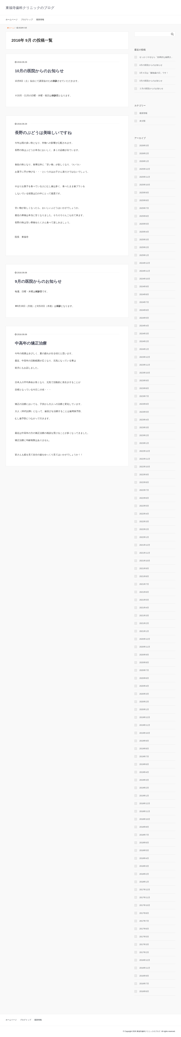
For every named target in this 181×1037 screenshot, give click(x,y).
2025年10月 (144, 185)
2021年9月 (144, 568)
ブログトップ (27, 19)
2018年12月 (144, 803)
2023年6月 (144, 404)
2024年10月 (144, 279)
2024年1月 (144, 349)
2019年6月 (144, 764)
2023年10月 (144, 373)
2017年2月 (144, 952)
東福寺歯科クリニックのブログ (30, 8)
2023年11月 (144, 365)
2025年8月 (144, 200)
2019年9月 (144, 741)
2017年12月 (144, 889)
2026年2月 (144, 153)
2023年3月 (144, 427)
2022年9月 (144, 474)
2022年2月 (144, 529)
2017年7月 (144, 921)
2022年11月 (144, 459)
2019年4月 (144, 772)
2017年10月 (144, 905)
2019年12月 (144, 717)
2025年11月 (144, 177)
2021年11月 (144, 553)
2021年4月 (144, 607)
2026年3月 (144, 145)
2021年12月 (144, 545)
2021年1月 (144, 631)
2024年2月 (144, 341)
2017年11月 (144, 897)
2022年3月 (144, 521)
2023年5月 (144, 412)
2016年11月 (144, 968)
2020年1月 (144, 709)
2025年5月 (144, 224)
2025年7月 (144, 208)
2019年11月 (144, 725)
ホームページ (12, 19)
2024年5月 (144, 318)
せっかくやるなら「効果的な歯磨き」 (156, 57)
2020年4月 (144, 686)
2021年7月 (144, 584)
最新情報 (40, 19)
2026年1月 (144, 161)
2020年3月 (144, 694)
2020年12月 (144, 639)
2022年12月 (144, 451)
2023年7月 (144, 396)
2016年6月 (144, 991)
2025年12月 (144, 169)
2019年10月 (144, 733)
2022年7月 (144, 490)
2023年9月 (144, 380)
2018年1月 (144, 882)
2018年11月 (144, 811)
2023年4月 (144, 420)
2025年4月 (144, 232)
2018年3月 (144, 866)
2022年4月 (144, 514)
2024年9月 (144, 286)
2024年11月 (144, 271)
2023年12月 (144, 357)
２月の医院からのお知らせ (151, 88)
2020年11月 (144, 647)
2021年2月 (144, 623)
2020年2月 (144, 701)
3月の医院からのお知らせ (150, 81)
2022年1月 (144, 537)
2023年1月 (144, 443)
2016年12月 (144, 960)
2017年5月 (144, 936)
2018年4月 (144, 858)
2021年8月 (144, 576)
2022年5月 (144, 506)
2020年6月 (144, 678)
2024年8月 (144, 294)
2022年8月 (144, 482)
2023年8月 (144, 388)
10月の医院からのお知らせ (39, 71)
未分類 (142, 121)
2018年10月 (144, 819)
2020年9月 (144, 655)
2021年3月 (144, 615)
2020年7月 (144, 670)
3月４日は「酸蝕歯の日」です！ (153, 73)
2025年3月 (144, 239)
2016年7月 (144, 983)
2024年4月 (144, 326)
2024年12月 (144, 263)
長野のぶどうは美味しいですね (43, 133)
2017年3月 (144, 944)
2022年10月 (144, 466)
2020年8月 (144, 662)
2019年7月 (144, 756)
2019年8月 (144, 748)
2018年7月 (144, 835)
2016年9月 (144, 976)
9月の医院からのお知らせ (38, 281)
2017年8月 (144, 913)
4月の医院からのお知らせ (150, 65)
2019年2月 (144, 788)
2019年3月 (144, 780)
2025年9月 (144, 192)
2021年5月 (144, 600)
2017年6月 (144, 929)
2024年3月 (144, 333)
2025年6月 (144, 216)
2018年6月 (144, 842)
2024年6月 (144, 310)
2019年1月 (144, 796)
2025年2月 (144, 247)
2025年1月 (144, 255)
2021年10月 (144, 561)
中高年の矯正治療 (31, 343)
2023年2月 (144, 435)
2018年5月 (144, 850)
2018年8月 (144, 827)
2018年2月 (144, 874)
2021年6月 (144, 592)
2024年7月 (144, 302)
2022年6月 (144, 498)
